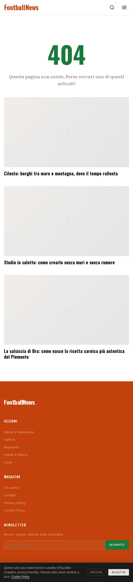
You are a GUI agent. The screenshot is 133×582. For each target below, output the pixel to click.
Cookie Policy (14, 510)
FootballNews (21, 7)
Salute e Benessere (19, 432)
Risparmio (11, 447)
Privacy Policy (15, 503)
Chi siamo (11, 488)
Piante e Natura (16, 455)
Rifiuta (96, 572)
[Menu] (124, 7)
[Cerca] (112, 7)
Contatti (10, 495)
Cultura (9, 439)
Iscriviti (117, 544)
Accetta (119, 572)
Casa (8, 462)
